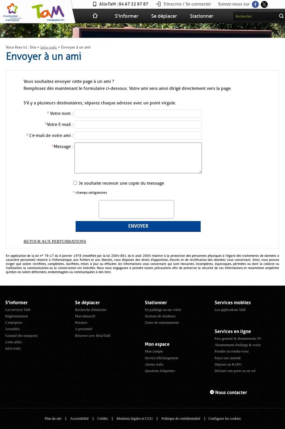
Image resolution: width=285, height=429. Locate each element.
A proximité (83, 329)
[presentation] (136, 209)
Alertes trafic (154, 364)
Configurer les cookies (225, 418)
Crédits (102, 418)
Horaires (81, 323)
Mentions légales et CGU (135, 418)
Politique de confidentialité (180, 418)
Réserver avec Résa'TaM (93, 336)
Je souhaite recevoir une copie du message (121, 183)
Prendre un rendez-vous (232, 351)
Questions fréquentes (160, 371)
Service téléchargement (161, 358)
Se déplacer (164, 16)
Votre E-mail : (59, 124)
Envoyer (138, 226)
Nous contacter (231, 392)
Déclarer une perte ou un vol (235, 371)
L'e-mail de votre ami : (49, 135)
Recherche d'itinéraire (90, 310)
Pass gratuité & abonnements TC (238, 339)
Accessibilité (79, 418)
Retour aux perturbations (55, 241)
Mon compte (154, 351)
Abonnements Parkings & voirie (238, 345)
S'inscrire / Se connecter (187, 4)
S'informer (126, 16)
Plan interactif (85, 316)
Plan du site (53, 418)
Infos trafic (48, 47)
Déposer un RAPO (228, 364)
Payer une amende (228, 358)
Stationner (201, 16)
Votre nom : (60, 113)
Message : (62, 146)
